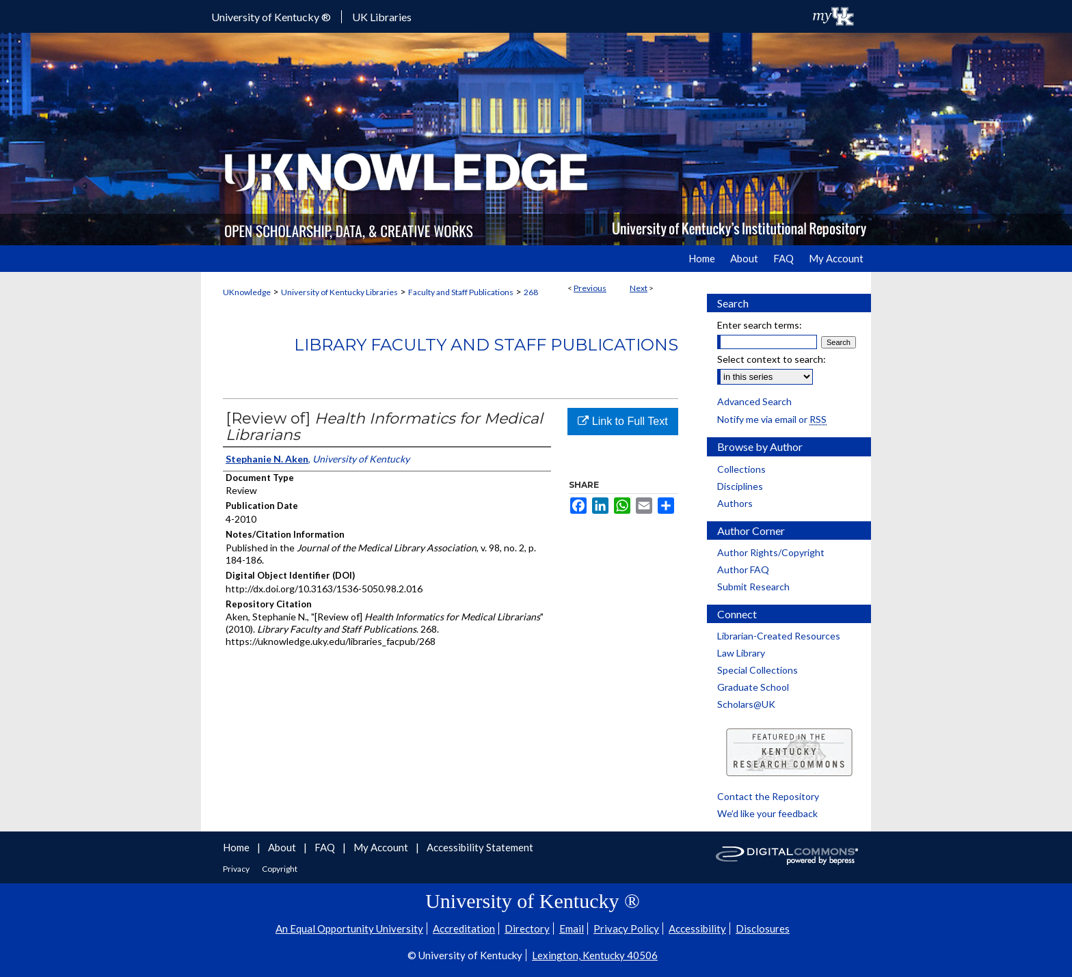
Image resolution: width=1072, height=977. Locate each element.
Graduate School (753, 687)
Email (571, 928)
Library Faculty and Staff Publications (486, 345)
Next (638, 288)
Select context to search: (771, 359)
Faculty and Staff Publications (460, 292)
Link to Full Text (622, 421)
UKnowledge (247, 292)
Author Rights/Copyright (771, 552)
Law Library (741, 653)
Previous (590, 288)
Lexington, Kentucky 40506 (595, 955)
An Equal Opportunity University (349, 928)
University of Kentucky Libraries (339, 292)
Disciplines (740, 486)
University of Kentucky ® (271, 16)
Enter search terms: (759, 325)
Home (237, 847)
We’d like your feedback (767, 813)
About (283, 847)
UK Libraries (382, 16)
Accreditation (464, 928)
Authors (735, 503)
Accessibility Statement (480, 847)
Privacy (237, 869)
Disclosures (763, 928)
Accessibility (697, 928)
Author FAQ (743, 569)
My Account (381, 847)
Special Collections (757, 670)
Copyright (279, 869)
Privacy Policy (626, 928)
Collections (741, 469)
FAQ (325, 847)
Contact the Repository (768, 796)
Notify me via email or (772, 419)
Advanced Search (754, 401)
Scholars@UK (746, 704)
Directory (527, 928)
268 (531, 292)
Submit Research (753, 586)
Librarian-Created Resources (778, 636)
